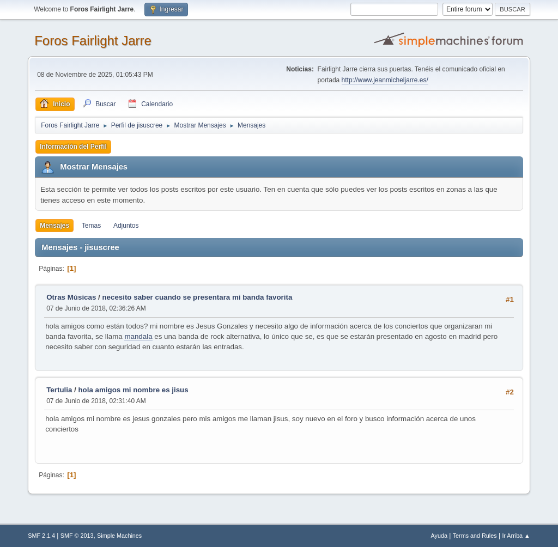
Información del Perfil (73, 146)
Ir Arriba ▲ (516, 535)
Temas (91, 225)
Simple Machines (119, 535)
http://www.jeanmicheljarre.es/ (385, 80)
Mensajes (54, 225)
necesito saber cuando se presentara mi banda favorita (197, 297)
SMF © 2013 (77, 535)
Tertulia (59, 390)
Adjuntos (126, 225)
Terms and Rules (475, 535)
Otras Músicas (71, 297)
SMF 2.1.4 (41, 535)
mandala (138, 336)
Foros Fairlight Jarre (92, 40)
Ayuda (439, 535)
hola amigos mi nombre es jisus (133, 390)
